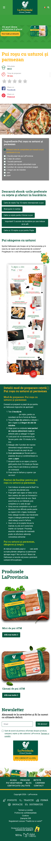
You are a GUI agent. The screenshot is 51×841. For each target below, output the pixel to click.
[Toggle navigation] (4, 7)
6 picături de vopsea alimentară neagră (22, 167)
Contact (39, 786)
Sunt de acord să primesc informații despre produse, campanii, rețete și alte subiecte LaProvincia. (26, 733)
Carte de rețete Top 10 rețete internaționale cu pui (24, 203)
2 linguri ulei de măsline (16, 170)
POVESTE (12, 800)
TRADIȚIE (29, 800)
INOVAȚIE (17, 804)
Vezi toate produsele (10, 34)
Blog (29, 783)
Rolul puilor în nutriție (12, 209)
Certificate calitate (18, 786)
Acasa (13, 780)
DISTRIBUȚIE (36, 804)
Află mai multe (11, 635)
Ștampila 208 (25, 818)
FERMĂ (44, 800)
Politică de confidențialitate (25, 813)
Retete (37, 780)
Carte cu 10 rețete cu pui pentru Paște (19, 230)
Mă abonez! (42, 724)
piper (9, 175)
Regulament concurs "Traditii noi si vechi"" (25, 821)
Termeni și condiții (25, 810)
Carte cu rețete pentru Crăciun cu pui (18, 215)
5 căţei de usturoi (14, 159)
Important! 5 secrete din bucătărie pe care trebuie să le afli (25, 222)
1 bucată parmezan (14, 161)
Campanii (40, 783)
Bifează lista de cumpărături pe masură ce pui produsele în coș (25, 150)
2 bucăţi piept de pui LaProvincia (20, 156)
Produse (25, 780)
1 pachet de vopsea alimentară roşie (21, 164)
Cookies (25, 816)
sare (8, 173)
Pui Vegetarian (14, 783)
